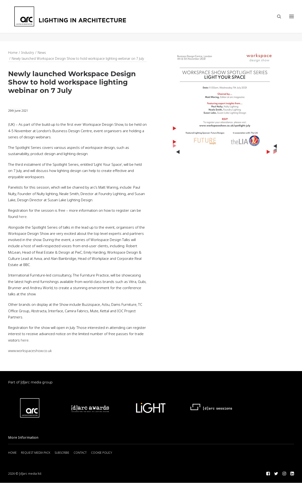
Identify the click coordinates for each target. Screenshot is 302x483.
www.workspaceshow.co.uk (30, 351)
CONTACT (80, 453)
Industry (27, 52)
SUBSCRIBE (62, 453)
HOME (12, 453)
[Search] (277, 21)
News (42, 52)
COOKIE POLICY (101, 453)
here (23, 217)
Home (13, 52)
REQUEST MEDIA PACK (35, 453)
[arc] (88, 20)
